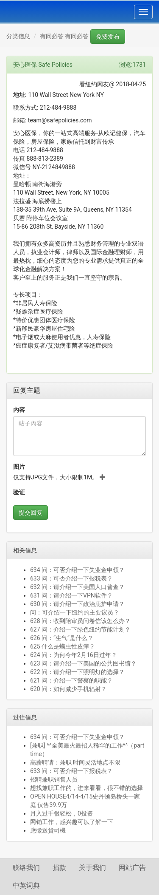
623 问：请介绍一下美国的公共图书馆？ (83, 663)
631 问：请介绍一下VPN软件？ (71, 595)
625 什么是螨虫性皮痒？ (62, 646)
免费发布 (108, 36)
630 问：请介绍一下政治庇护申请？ (77, 603)
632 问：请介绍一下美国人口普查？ (77, 586)
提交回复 (30, 512)
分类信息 (18, 36)
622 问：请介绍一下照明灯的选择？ (77, 671)
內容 (19, 409)
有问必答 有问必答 (64, 36)
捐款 (59, 868)
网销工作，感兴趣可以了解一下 (71, 822)
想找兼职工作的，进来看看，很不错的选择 (86, 788)
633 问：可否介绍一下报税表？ (71, 578)
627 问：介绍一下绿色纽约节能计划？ (80, 629)
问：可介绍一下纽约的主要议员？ (74, 612)
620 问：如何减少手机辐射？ (68, 688)
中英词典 (26, 885)
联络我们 (26, 868)
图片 (19, 466)
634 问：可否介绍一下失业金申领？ (77, 569)
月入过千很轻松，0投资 (61, 813)
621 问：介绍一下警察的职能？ (71, 680)
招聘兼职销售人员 (54, 779)
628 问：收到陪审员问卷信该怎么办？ (80, 620)
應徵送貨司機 (49, 830)
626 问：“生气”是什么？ (61, 637)
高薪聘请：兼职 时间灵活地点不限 (75, 762)
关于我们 (92, 868)
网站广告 (132, 868)
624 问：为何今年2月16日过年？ (73, 654)
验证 (19, 492)
